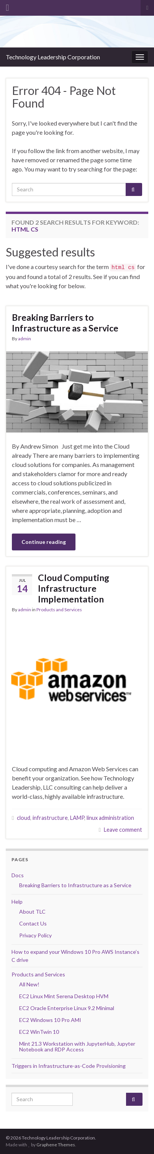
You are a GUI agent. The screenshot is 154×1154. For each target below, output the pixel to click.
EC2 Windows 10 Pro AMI (50, 1020)
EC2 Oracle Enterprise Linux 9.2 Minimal (66, 1008)
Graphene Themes (55, 1144)
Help (17, 901)
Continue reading (43, 542)
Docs (17, 875)
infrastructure (50, 817)
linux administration (110, 817)
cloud (23, 817)
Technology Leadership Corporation (53, 56)
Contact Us (33, 923)
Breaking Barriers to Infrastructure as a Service (65, 322)
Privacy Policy (35, 935)
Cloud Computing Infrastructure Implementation (73, 588)
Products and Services (59, 609)
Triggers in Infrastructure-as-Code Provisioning (68, 1066)
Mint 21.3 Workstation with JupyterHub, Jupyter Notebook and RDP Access (77, 1046)
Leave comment (123, 829)
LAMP (77, 817)
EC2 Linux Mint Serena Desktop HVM (63, 996)
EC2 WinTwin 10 (39, 1031)
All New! (29, 984)
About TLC (32, 911)
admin (24, 338)
